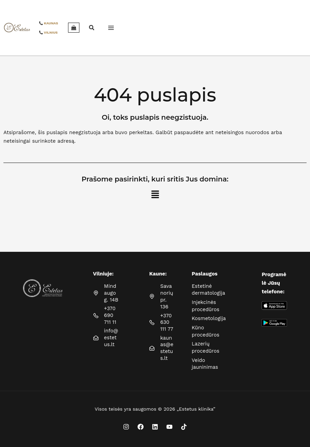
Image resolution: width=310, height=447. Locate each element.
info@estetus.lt (111, 342)
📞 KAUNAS (38, 23)
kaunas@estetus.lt (167, 349)
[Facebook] (140, 425)
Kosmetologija (209, 318)
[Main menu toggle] (100, 27)
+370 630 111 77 (167, 323)
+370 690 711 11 (110, 316)
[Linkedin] (155, 425)
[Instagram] (126, 425)
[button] (82, 28)
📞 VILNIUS (38, 32)
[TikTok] (184, 425)
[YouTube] (169, 425)
